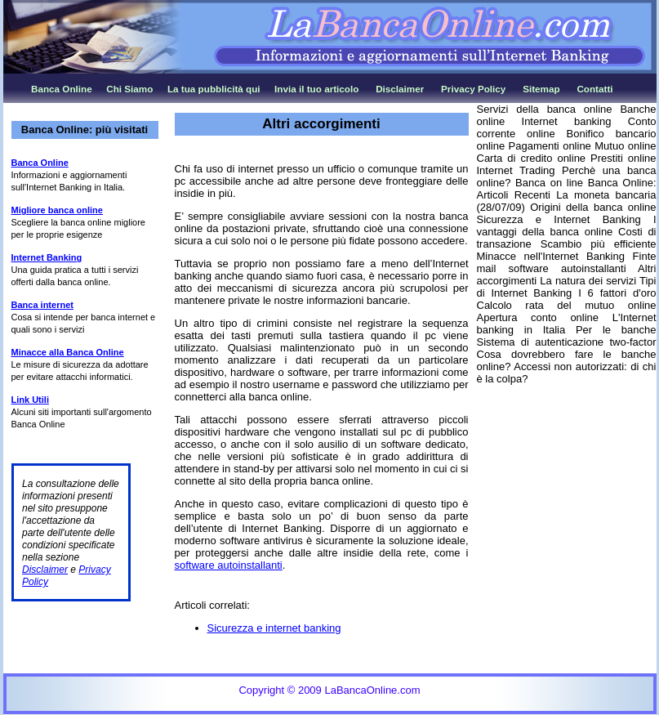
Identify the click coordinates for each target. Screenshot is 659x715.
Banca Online (61, 88)
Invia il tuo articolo (316, 88)
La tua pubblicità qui (213, 88)
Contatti (594, 88)
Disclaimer (400, 88)
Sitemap (541, 88)
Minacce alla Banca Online (67, 352)
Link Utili (30, 399)
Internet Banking (46, 257)
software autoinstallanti (229, 565)
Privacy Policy (473, 88)
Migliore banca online (57, 210)
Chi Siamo (129, 88)
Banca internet (42, 305)
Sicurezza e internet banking (274, 628)
